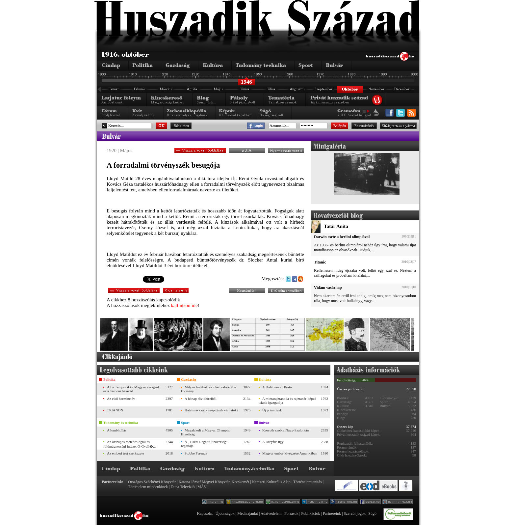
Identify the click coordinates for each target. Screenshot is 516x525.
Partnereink (332, 513)
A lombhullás (116, 430)
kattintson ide (184, 305)
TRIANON (115, 410)
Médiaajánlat (247, 513)
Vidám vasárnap (328, 287)
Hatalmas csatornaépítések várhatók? (211, 410)
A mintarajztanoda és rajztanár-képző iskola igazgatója (287, 400)
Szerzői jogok (355, 513)
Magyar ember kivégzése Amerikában (289, 453)
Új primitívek (272, 410)
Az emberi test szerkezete (125, 453)
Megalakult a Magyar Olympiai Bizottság (205, 432)
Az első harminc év (121, 399)
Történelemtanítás (307, 482)
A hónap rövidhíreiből (201, 399)
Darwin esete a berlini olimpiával (342, 237)
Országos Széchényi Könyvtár (152, 482)
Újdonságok (225, 513)
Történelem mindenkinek (148, 486)
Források (291, 513)
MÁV (202, 486)
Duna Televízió (182, 486)
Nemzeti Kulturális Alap (271, 482)
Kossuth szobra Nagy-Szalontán (285, 430)
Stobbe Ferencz (196, 453)
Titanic (320, 262)
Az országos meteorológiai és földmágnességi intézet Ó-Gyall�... (129, 444)
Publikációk (310, 513)
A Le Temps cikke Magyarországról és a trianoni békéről (131, 389)
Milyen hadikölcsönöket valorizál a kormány (208, 389)
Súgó (372, 513)
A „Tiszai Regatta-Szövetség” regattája (204, 444)
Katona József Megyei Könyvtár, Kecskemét (214, 482)
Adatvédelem (271, 513)
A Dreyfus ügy (273, 442)
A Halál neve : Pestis (277, 387)
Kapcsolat (205, 513)
